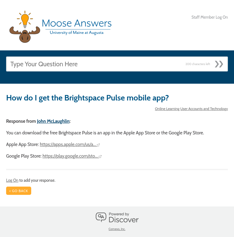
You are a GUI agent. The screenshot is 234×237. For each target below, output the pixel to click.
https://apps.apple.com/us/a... (70, 144)
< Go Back (18, 190)
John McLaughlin (53, 121)
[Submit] (221, 62)
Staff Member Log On (209, 17)
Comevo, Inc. (117, 229)
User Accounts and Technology (204, 108)
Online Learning (167, 108)
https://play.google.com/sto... (72, 156)
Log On (12, 180)
